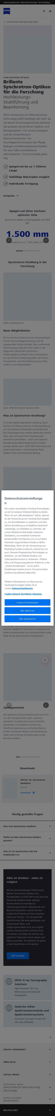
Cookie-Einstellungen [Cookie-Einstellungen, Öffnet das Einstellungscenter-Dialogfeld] (28, 602)
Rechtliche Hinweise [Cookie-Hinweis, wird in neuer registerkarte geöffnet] (31, 593)
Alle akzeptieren (27, 618)
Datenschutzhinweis (22, 588)
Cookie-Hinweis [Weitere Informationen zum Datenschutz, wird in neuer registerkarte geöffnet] (12, 593)
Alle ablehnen (27, 610)
